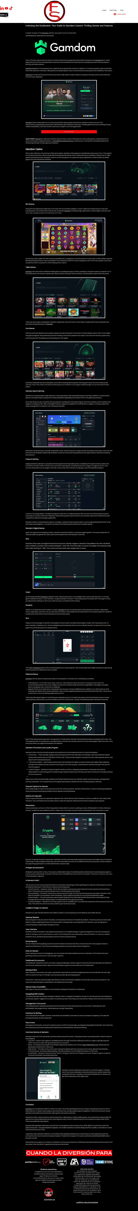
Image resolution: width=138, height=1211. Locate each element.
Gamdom (45, 33)
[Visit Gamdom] (69, 131)
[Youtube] (6, 8)
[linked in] (2, 8)
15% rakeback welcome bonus (63, 141)
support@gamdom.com (90, 1045)
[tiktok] (11, 8)
